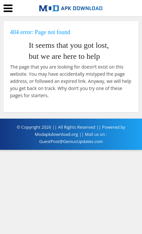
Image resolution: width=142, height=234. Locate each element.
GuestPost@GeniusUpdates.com (71, 141)
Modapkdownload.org (56, 134)
